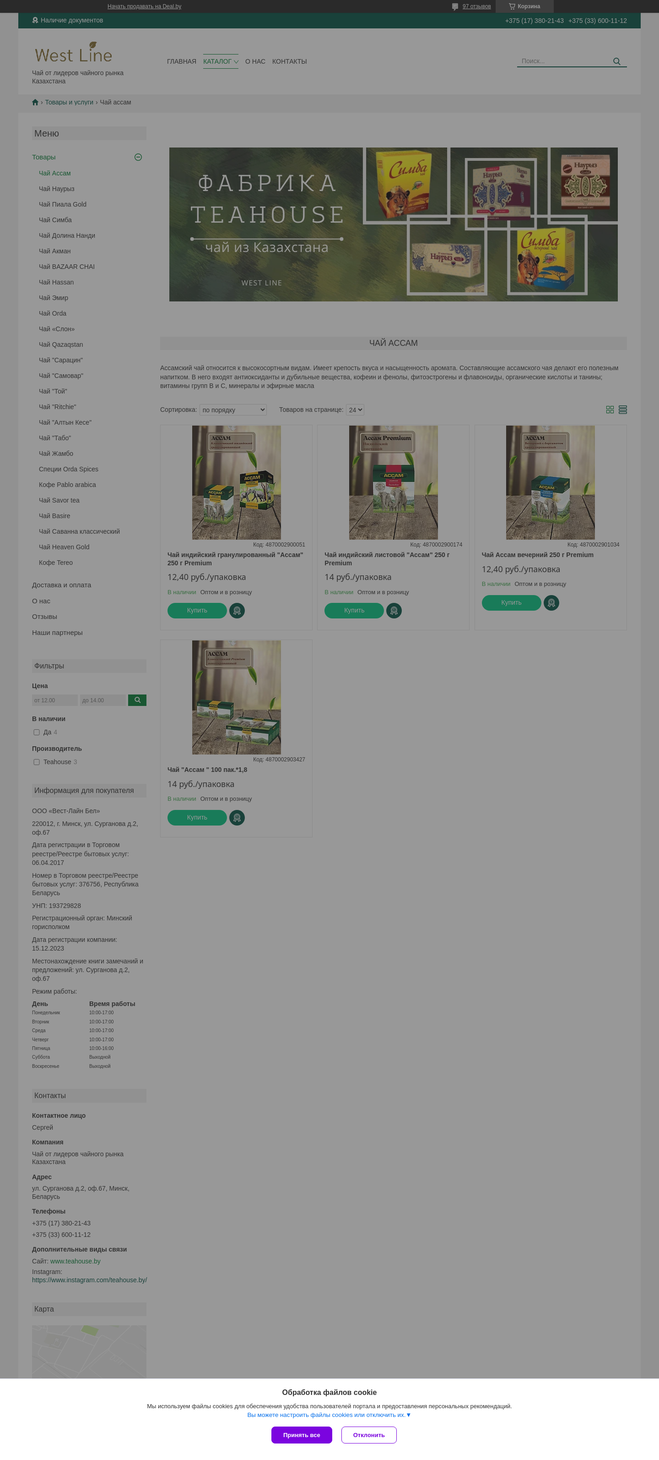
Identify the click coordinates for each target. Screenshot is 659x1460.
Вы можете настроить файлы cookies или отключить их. (326, 1414)
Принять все (301, 1435)
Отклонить (369, 1435)
